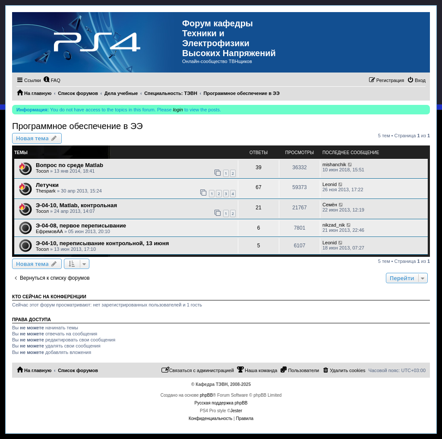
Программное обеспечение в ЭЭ (77, 126)
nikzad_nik (333, 224)
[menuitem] (51, 80)
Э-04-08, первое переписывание (81, 225)
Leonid (329, 184)
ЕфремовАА (49, 231)
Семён (329, 204)
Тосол (42, 171)
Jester (236, 410)
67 (258, 187)
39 (258, 167)
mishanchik (334, 164)
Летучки (47, 185)
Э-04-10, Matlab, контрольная (76, 205)
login (178, 109)
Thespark (46, 190)
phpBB (206, 395)
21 (258, 208)
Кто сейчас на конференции (49, 296)
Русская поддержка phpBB (220, 403)
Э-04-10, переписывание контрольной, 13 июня (102, 243)
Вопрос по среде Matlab (69, 165)
